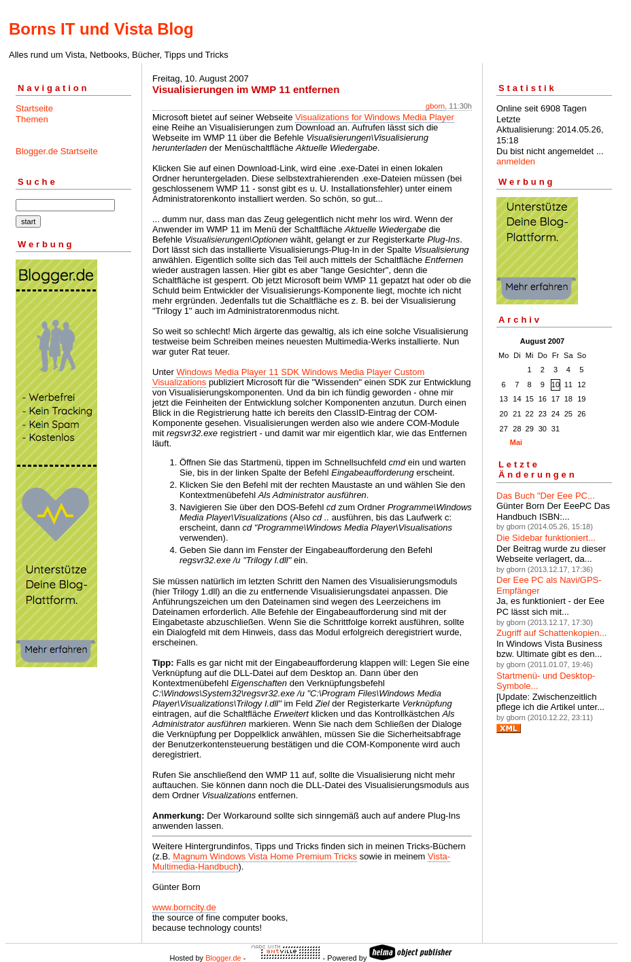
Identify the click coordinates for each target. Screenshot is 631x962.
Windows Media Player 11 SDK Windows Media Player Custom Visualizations (288, 377)
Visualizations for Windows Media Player (374, 117)
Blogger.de (223, 958)
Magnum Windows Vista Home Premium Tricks (265, 856)
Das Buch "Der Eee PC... (545, 496)
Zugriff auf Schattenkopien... (551, 633)
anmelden (515, 161)
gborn (435, 106)
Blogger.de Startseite (57, 151)
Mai (516, 442)
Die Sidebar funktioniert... (546, 538)
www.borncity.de (184, 907)
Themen (32, 119)
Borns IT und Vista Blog (101, 29)
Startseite (34, 108)
